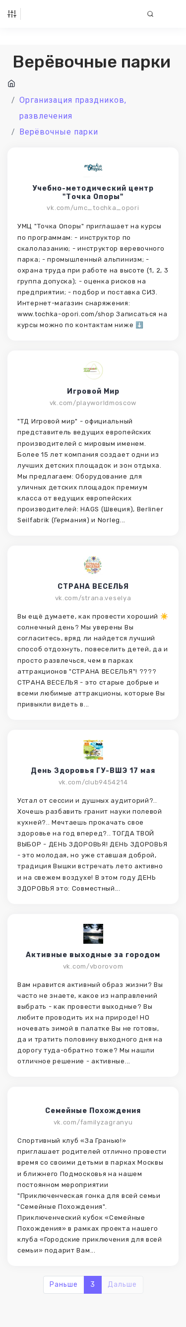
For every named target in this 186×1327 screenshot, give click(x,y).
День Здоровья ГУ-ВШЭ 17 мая (93, 771)
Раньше (64, 1284)
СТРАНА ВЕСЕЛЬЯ (93, 587)
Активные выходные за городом (93, 955)
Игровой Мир (93, 392)
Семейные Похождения (93, 1111)
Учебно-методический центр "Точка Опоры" (93, 193)
